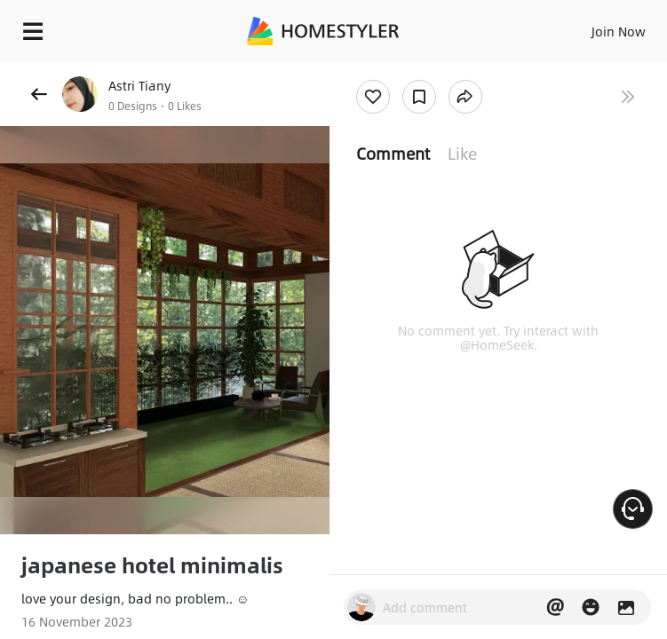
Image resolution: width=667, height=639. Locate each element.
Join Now (619, 31)
